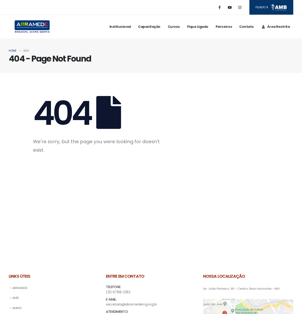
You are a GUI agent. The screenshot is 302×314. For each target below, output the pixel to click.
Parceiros (224, 26)
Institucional (120, 26)
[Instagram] (240, 7)
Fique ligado (197, 26)
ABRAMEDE (19, 288)
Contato (246, 26)
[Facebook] (219, 7)
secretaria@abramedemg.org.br (131, 304)
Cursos (174, 26)
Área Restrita (275, 26)
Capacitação (149, 26)
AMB (15, 298)
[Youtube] (229, 7)
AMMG (17, 308)
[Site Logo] (32, 26)
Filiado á (271, 7)
